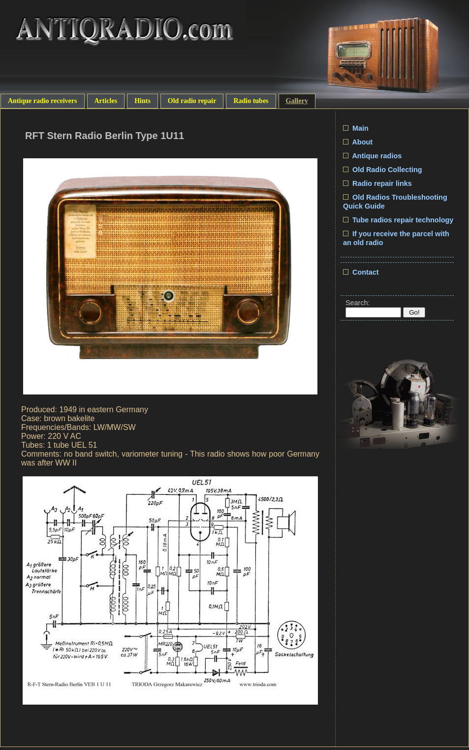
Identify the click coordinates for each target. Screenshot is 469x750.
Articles (106, 101)
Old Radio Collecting (382, 170)
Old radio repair (192, 101)
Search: (357, 303)
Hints (142, 101)
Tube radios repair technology (398, 220)
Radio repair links (377, 183)
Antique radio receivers (42, 101)
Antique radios (372, 156)
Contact (361, 272)
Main (356, 128)
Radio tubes (250, 101)
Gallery (297, 101)
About (358, 142)
